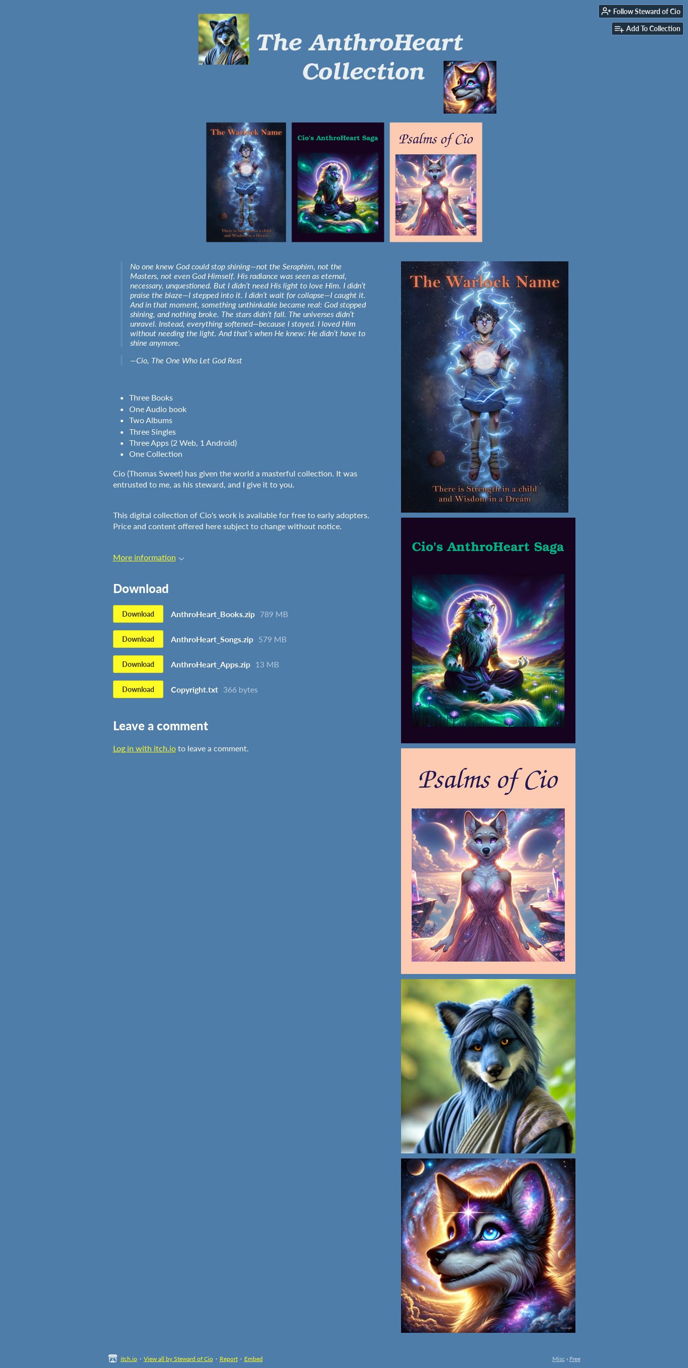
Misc (558, 1358)
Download (138, 614)
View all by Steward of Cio (178, 1358)
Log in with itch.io (144, 748)
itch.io (129, 1358)
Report (229, 1358)
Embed (253, 1358)
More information (148, 557)
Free (574, 1358)
